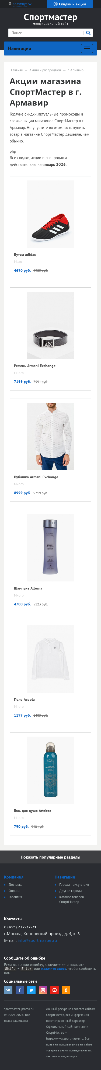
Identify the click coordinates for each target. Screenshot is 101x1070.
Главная (17, 70)
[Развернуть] (87, 48)
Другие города (70, 890)
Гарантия (15, 897)
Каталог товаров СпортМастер (71, 899)
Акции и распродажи (45, 70)
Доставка (15, 884)
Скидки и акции (70, 4)
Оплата (14, 890)
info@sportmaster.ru (37, 940)
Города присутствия (74, 884)
